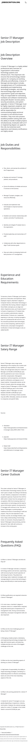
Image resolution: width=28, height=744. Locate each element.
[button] (26, 2)
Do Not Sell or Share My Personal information (9, 734)
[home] (10, 2)
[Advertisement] (14, 20)
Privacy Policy (3, 729)
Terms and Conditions (6, 732)
